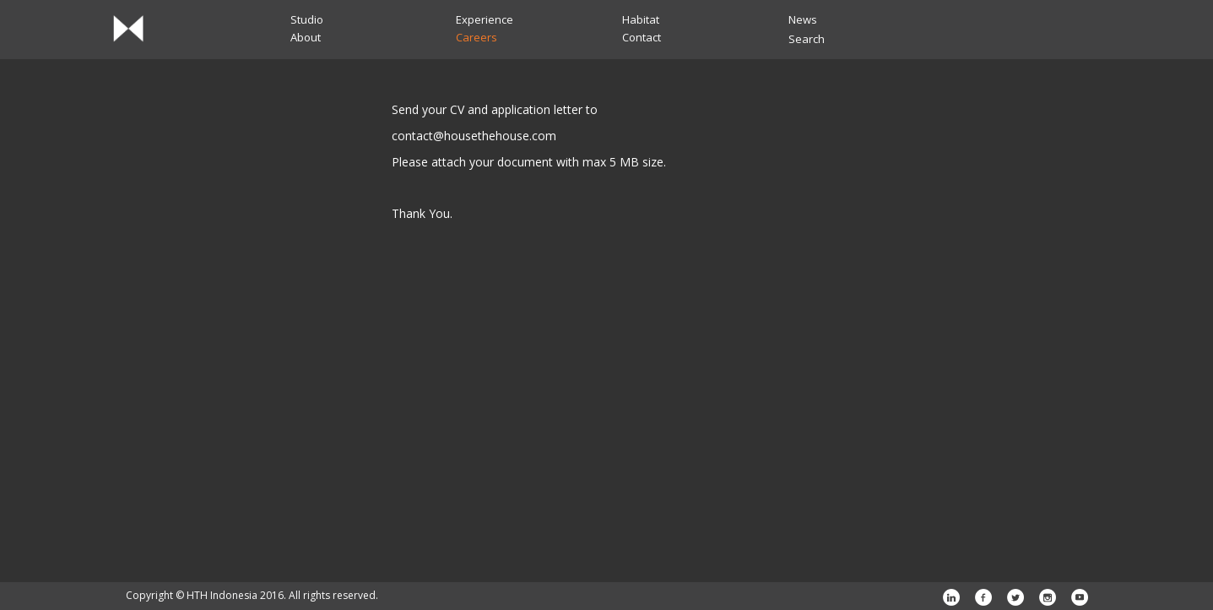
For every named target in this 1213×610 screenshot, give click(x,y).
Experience (484, 19)
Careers (476, 37)
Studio (306, 19)
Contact (641, 37)
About (305, 37)
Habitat (640, 19)
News (802, 19)
